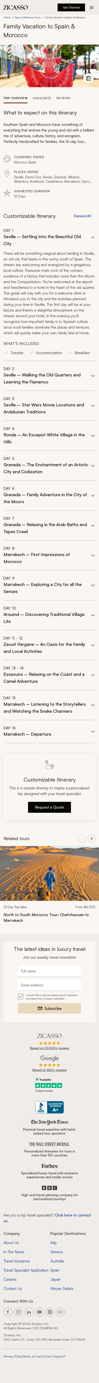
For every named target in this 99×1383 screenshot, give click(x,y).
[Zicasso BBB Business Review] (49, 1107)
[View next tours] (91, 838)
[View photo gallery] (88, 78)
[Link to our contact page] (60, 1312)
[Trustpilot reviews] (49, 1084)
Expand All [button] (82, 216)
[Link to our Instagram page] (18, 1312)
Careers (10, 1279)
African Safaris (61, 1288)
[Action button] (91, 7)
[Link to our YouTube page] (39, 1312)
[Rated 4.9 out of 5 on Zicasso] (49, 1042)
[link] (49, 887)
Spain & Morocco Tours (28, 17)
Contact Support (53, 1356)
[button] (49, 294)
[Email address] (49, 985)
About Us (11, 1242)
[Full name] (49, 971)
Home (7, 17)
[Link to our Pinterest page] (50, 1312)
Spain (54, 1270)
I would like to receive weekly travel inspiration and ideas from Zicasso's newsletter (52, 996)
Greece (56, 1252)
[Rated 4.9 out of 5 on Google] (49, 1063)
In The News (14, 1252)
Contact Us (13, 1288)
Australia (57, 1261)
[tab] (16, 97)
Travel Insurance (17, 1261)
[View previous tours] (82, 838)
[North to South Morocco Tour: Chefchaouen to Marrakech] (49, 917)
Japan (55, 1279)
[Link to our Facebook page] (8, 1312)
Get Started (71, 7)
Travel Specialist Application (26, 1270)
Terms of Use (32, 1356)
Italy (53, 1242)
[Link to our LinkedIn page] (29, 1312)
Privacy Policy (13, 1356)
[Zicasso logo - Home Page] (16, 7)
